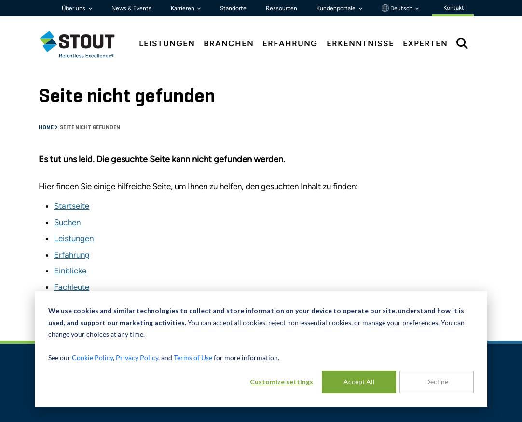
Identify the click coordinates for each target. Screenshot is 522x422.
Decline (436, 382)
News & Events (131, 8)
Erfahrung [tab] (289, 43)
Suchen (67, 222)
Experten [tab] (425, 43)
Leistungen (74, 238)
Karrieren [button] (183, 8)
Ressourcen (281, 8)
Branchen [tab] (229, 43)
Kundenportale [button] (336, 8)
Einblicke (70, 270)
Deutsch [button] (398, 8)
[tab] (84, 44)
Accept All (359, 382)
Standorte (233, 8)
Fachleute (71, 287)
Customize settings (281, 382)
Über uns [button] (74, 8)
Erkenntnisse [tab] (360, 43)
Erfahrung (72, 254)
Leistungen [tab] (167, 43)
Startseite (71, 206)
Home (47, 128)
